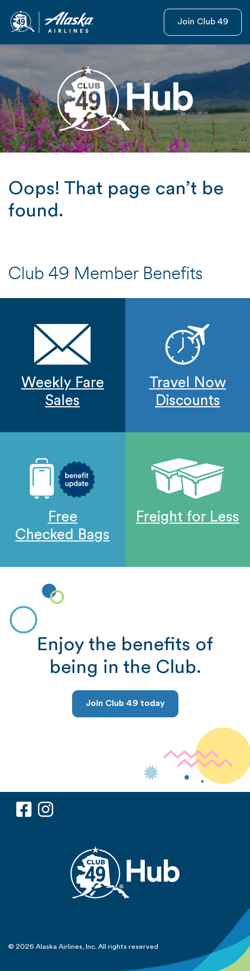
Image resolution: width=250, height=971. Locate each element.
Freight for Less (187, 518)
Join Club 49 (202, 22)
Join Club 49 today (125, 703)
